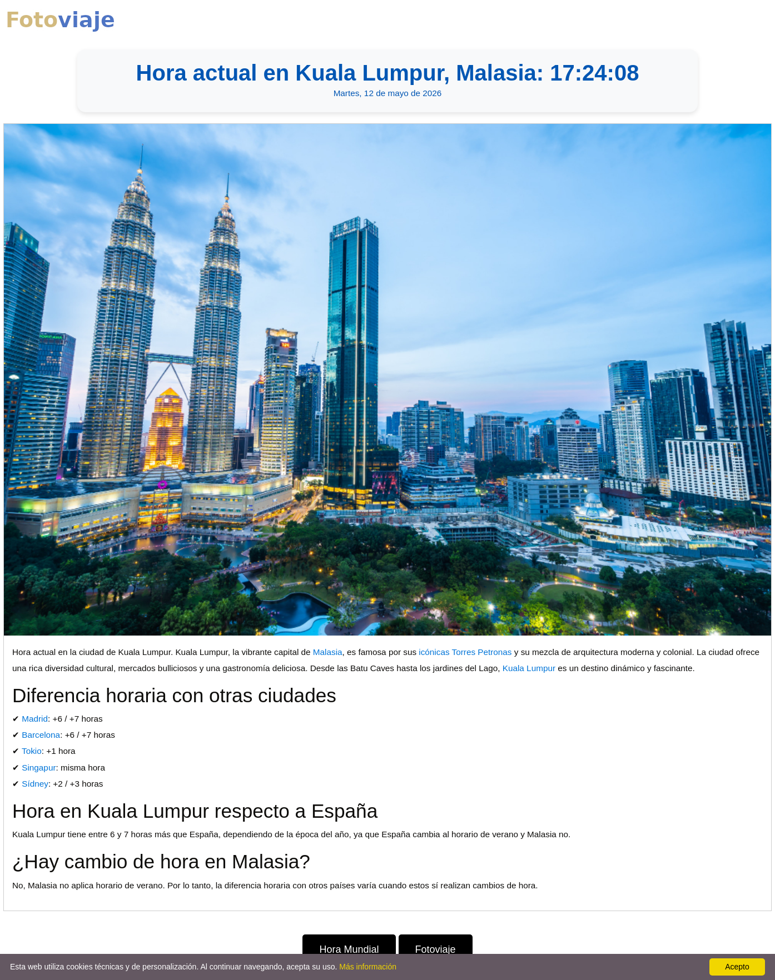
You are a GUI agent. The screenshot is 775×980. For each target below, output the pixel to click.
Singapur (39, 767)
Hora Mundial (349, 949)
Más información (367, 966)
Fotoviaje (435, 949)
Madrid (35, 718)
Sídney (35, 783)
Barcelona (41, 734)
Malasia (327, 652)
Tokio (32, 751)
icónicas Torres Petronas (465, 652)
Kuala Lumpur (529, 668)
